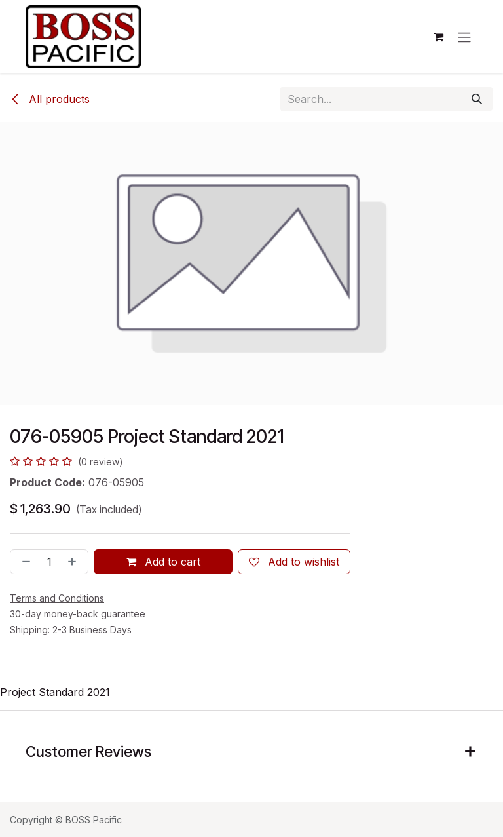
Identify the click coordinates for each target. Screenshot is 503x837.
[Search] (476, 99)
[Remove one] (23, 562)
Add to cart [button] (163, 561)
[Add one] (75, 562)
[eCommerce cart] (438, 37)
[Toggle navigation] (464, 36)
